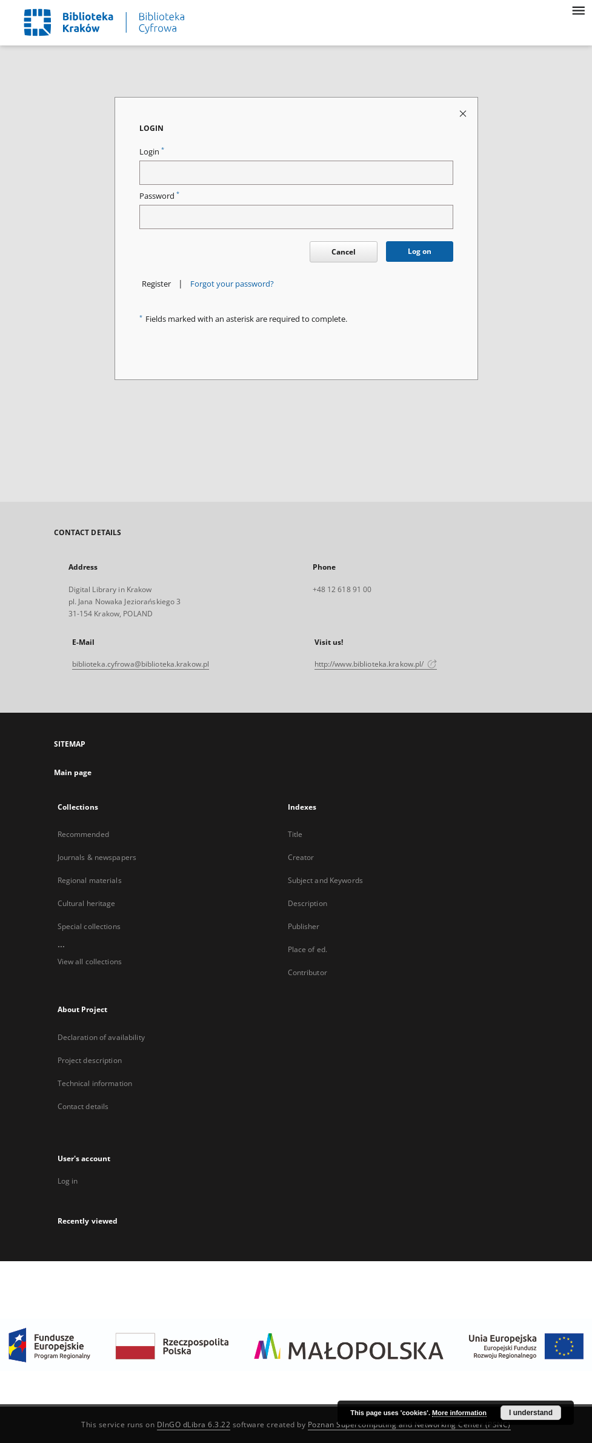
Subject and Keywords (325, 880)
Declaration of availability (101, 1037)
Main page (73, 772)
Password (159, 196)
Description (307, 903)
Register (156, 284)
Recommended (83, 834)
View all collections (90, 961)
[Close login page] (463, 113)
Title (295, 834)
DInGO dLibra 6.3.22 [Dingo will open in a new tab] (194, 1424)
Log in (68, 1181)
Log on (419, 251)
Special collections (89, 926)
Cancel (343, 252)
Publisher (304, 926)
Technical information (95, 1083)
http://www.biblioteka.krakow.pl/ (375, 664)
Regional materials (90, 880)
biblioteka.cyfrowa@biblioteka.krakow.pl (141, 664)
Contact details (83, 1106)
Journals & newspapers (97, 857)
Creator (301, 857)
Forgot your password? (232, 284)
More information (459, 1412)
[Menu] (578, 9)
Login (151, 152)
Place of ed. (307, 949)
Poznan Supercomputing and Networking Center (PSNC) (409, 1424)
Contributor (307, 972)
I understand (531, 1412)
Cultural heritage (87, 903)
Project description (90, 1060)
